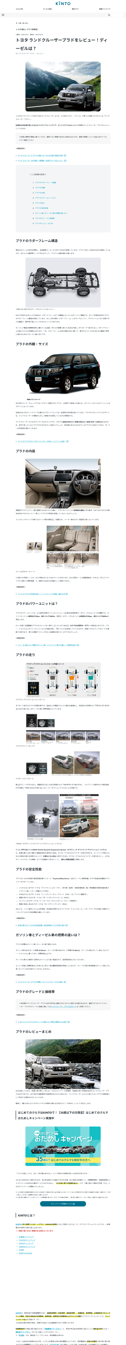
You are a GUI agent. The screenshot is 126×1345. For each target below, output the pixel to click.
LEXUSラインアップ (26, 1243)
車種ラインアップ (104, 9)
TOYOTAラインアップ (27, 1240)
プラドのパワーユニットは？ (45, 198)
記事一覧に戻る (23, 23)
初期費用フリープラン (53, 1329)
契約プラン (75, 9)
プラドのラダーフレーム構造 (45, 182)
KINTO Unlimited (25, 1253)
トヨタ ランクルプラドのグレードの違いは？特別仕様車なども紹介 (42, 1022)
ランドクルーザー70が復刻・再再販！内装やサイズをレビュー (41, 160)
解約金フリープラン (23, 1332)
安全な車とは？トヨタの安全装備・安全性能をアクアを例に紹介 (41, 925)
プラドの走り (40, 203)
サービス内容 (47, 9)
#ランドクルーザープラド (25, 53)
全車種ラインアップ (26, 1237)
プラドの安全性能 (41, 208)
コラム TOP (19, 9)
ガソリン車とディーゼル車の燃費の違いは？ (51, 213)
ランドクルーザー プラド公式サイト (63, 1006)
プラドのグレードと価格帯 (45, 218)
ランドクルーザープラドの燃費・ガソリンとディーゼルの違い (40, 982)
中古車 (21, 1250)
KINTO (18, 1224)
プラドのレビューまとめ (44, 223)
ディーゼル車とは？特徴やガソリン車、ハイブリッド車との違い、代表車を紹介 (47, 645)
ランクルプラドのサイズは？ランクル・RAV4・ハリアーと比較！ (42, 441)
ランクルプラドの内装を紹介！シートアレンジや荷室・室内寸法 (41, 594)
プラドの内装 (40, 193)
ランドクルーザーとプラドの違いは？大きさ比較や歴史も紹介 (40, 155)
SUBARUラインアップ (27, 1246)
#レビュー (40, 53)
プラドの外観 (40, 187)
